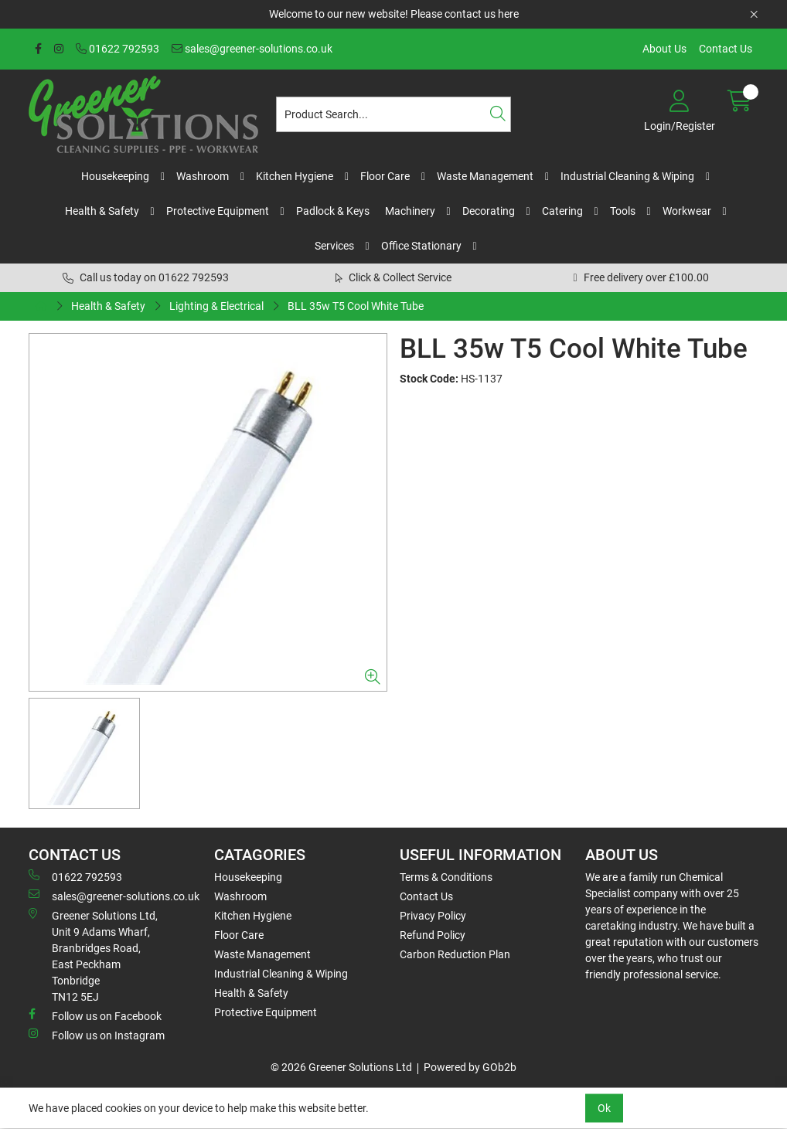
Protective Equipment (217, 211)
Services (334, 246)
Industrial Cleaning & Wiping (627, 176)
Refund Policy (432, 935)
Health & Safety (102, 211)
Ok (604, 1108)
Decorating (488, 211)
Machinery (410, 211)
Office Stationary (421, 246)
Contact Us (725, 49)
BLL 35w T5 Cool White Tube (356, 306)
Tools (622, 211)
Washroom (202, 176)
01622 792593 (117, 49)
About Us (664, 49)
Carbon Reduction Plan (455, 954)
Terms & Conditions (446, 877)
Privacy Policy (433, 916)
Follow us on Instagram (97, 1035)
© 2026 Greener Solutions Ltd (341, 1067)
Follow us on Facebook (95, 1015)
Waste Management (485, 176)
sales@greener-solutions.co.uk (252, 49)
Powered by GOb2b (470, 1067)
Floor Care (385, 176)
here (508, 14)
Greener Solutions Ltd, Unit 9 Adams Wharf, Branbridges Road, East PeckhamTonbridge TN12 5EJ (93, 955)
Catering (562, 211)
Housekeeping (115, 176)
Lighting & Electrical (216, 306)
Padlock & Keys (333, 211)
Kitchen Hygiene (294, 176)
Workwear (687, 211)
